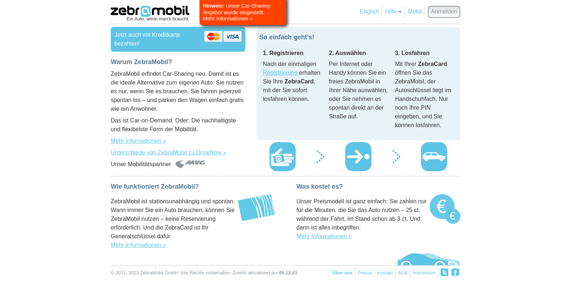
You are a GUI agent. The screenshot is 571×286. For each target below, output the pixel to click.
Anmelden (444, 11)
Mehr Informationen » (138, 141)
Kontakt (385, 272)
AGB (403, 272)
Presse (365, 272)
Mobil (415, 11)
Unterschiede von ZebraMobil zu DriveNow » (168, 152)
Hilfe (393, 11)
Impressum (424, 272)
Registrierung (280, 73)
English (369, 11)
